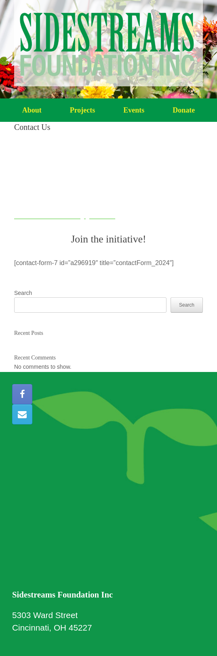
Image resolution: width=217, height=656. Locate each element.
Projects (82, 110)
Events (133, 110)
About (32, 110)
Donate (184, 110)
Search (23, 293)
